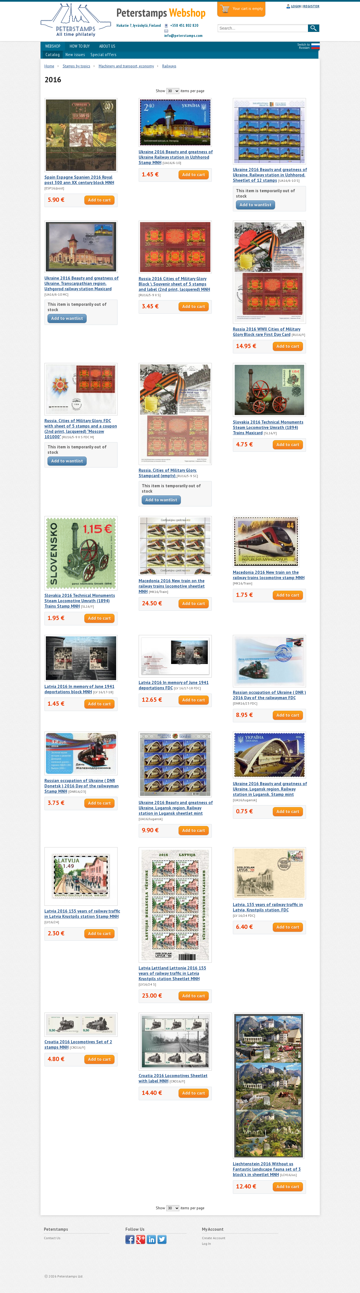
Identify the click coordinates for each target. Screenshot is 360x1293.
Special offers (103, 54)
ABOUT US (107, 46)
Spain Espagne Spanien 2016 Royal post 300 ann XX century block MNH (79, 179)
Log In (206, 1243)
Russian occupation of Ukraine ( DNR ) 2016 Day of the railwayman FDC (269, 695)
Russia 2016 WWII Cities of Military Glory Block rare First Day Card (266, 331)
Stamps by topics (76, 65)
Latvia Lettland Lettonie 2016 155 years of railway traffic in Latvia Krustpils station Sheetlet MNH (172, 973)
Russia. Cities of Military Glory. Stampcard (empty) (168, 473)
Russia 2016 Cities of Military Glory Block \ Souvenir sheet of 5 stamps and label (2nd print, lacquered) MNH (174, 284)
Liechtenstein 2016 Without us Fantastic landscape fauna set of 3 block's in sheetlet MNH (267, 1169)
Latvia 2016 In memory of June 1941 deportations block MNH (79, 689)
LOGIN (296, 6)
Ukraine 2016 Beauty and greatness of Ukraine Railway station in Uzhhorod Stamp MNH (176, 157)
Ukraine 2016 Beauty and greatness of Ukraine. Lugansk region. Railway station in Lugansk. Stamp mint (270, 789)
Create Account (213, 1238)
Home (49, 65)
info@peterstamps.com (183, 35)
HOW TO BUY (80, 46)
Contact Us (52, 1238)
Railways (169, 65)
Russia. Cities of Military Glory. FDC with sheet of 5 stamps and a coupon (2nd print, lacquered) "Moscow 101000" (80, 428)
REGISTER (311, 6)
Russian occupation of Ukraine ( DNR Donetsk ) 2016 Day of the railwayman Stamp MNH (81, 786)
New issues (75, 54)
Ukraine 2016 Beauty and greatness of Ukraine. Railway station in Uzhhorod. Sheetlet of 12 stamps (270, 175)
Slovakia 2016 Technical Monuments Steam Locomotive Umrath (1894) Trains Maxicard (268, 427)
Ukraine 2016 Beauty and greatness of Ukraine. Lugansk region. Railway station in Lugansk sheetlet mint (176, 808)
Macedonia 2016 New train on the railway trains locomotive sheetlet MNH (172, 586)
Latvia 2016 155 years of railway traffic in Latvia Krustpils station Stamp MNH (82, 913)
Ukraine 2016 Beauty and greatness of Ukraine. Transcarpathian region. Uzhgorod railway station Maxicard (81, 283)
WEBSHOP (52, 46)
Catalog (53, 54)
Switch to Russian (303, 46)
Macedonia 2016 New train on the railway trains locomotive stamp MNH (269, 575)
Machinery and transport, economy (126, 65)
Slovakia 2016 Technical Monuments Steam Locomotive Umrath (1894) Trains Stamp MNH (79, 601)
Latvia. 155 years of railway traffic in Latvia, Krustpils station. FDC (268, 907)
